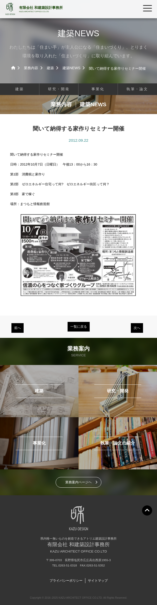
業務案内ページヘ (78, 482)
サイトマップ (98, 580)
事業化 (97, 89)
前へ (17, 328)
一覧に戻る (78, 326)
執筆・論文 (137, 89)
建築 (50, 68)
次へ (137, 328)
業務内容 (31, 68)
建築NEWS (71, 68)
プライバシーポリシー (66, 580)
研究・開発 (59, 89)
